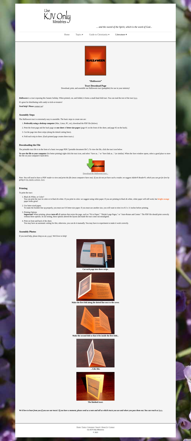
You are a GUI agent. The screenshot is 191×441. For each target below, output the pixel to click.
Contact (112, 427)
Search (98, 427)
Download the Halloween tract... (95, 173)
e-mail (49, 236)
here (135, 98)
